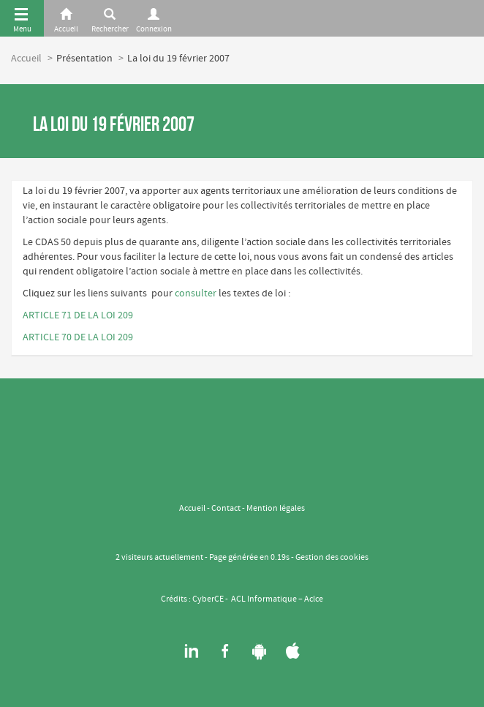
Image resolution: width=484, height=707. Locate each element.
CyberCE (208, 599)
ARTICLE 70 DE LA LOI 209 (78, 337)
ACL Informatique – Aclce (277, 599)
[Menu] (22, 18)
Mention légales (275, 509)
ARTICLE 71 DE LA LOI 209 (78, 315)
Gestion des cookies (331, 558)
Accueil (26, 58)
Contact (226, 509)
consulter (195, 293)
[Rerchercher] (110, 18)
